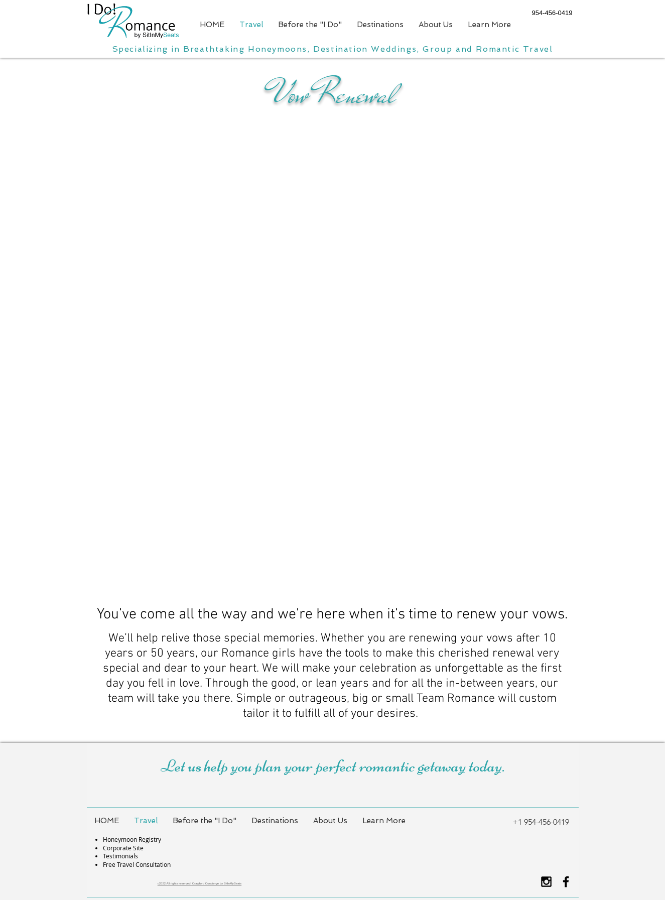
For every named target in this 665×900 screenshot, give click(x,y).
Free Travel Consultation (137, 864)
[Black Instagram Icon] (546, 881)
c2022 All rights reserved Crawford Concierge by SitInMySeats (199, 883)
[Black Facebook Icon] (566, 881)
